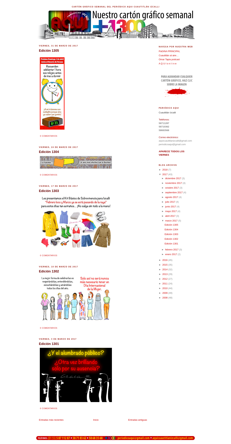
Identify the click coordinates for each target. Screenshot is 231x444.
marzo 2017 (171, 220)
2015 (165, 264)
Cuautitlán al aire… (169, 55)
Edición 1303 (171, 234)
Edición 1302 (171, 239)
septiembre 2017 (174, 192)
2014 (165, 269)
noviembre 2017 (174, 183)
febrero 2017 (172, 249)
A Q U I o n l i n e (167, 63)
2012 (165, 279)
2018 (165, 169)
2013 (165, 274)
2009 (165, 293)
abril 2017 (170, 216)
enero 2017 (171, 254)
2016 (165, 260)
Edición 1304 (171, 229)
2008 (165, 297)
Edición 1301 (171, 243)
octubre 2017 (172, 187)
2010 (165, 288)
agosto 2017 (172, 197)
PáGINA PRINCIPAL (169, 51)
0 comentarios (48, 136)
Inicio (96, 420)
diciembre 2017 (173, 178)
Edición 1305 (171, 224)
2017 (165, 174)
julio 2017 (170, 201)
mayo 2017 (171, 211)
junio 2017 (171, 206)
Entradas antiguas (137, 420)
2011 (165, 283)
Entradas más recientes (51, 420)
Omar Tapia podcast (169, 59)
